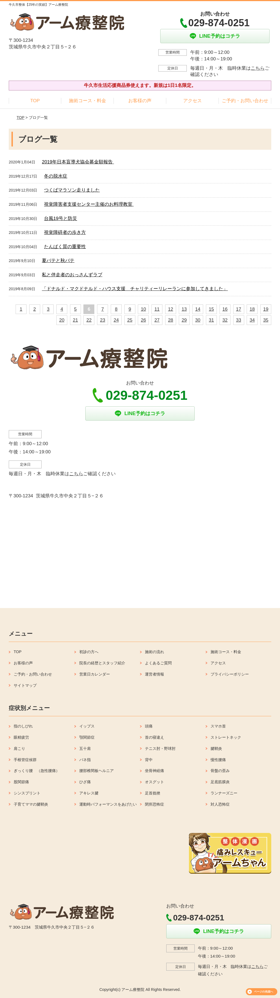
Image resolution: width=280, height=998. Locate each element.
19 (266, 309)
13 (184, 309)
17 (238, 309)
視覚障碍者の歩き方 (65, 232)
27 (157, 320)
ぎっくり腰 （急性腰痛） (37, 770)
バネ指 (85, 760)
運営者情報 (154, 674)
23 (102, 320)
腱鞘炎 (216, 748)
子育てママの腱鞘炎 (31, 804)
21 (75, 320)
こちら (258, 68)
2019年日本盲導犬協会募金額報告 (78, 162)
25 (129, 320)
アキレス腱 (88, 793)
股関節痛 (21, 782)
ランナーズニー (224, 793)
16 (225, 309)
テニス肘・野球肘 (160, 748)
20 (62, 320)
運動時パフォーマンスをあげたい (108, 804)
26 (143, 320)
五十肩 (85, 748)
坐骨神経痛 (154, 770)
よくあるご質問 (158, 663)
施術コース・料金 (87, 100)
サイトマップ (25, 685)
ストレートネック (226, 737)
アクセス (192, 100)
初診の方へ (88, 652)
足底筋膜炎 (220, 782)
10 (143, 309)
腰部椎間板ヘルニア (96, 770)
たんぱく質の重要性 (65, 246)
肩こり (19, 748)
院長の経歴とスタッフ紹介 (102, 663)
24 (116, 320)
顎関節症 (87, 737)
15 (211, 309)
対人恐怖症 (220, 804)
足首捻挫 (152, 793)
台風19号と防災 (60, 218)
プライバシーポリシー (230, 674)
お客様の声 (139, 100)
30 (197, 320)
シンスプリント (27, 793)
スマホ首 (218, 726)
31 (211, 320)
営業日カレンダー (94, 674)
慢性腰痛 (218, 760)
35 (266, 320)
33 (238, 320)
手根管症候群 (25, 760)
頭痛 (149, 726)
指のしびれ (23, 726)
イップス (87, 726)
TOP (35, 100)
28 (170, 320)
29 (184, 320)
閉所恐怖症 (154, 804)
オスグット (154, 782)
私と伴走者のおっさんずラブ (72, 274)
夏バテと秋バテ (58, 260)
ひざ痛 (85, 782)
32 (225, 320)
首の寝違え (154, 737)
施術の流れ (154, 652)
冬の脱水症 (55, 176)
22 (89, 320)
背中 (149, 760)
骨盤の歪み (220, 770)
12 (170, 309)
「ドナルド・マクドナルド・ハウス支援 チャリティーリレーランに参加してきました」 (135, 288)
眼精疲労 (21, 737)
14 (197, 309)
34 (252, 320)
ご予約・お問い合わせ (245, 100)
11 (157, 309)
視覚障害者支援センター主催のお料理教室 (89, 204)
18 (252, 309)
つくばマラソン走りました (72, 190)
